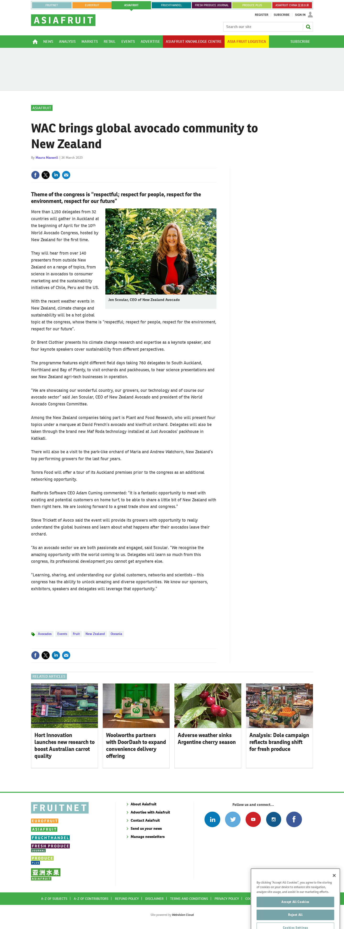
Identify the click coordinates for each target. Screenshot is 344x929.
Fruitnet (51, 5)
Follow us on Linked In (212, 819)
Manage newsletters (148, 836)
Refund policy (127, 898)
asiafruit (131, 5)
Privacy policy (227, 898)
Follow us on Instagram (273, 819)
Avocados (45, 634)
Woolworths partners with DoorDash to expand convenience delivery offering (136, 745)
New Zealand (95, 634)
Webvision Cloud (183, 915)
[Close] (334, 885)
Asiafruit (41, 107)
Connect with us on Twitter (233, 819)
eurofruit (92, 5)
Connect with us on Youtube (253, 819)
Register (261, 14)
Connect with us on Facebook (294, 819)
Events (62, 634)
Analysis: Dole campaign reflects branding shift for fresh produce (279, 742)
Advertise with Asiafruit (150, 812)
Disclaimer (154, 898)
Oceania (116, 634)
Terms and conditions (189, 898)
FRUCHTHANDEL (171, 5)
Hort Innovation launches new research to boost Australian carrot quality (64, 745)
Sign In (300, 14)
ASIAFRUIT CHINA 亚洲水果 (292, 5)
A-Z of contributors (91, 898)
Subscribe (282, 14)
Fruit (76, 634)
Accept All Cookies (295, 912)
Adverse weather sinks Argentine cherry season (207, 739)
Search (308, 27)
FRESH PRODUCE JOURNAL (212, 5)
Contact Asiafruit (145, 820)
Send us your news (146, 828)
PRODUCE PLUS (252, 5)
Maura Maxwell (47, 157)
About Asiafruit (143, 804)
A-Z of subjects (54, 898)
